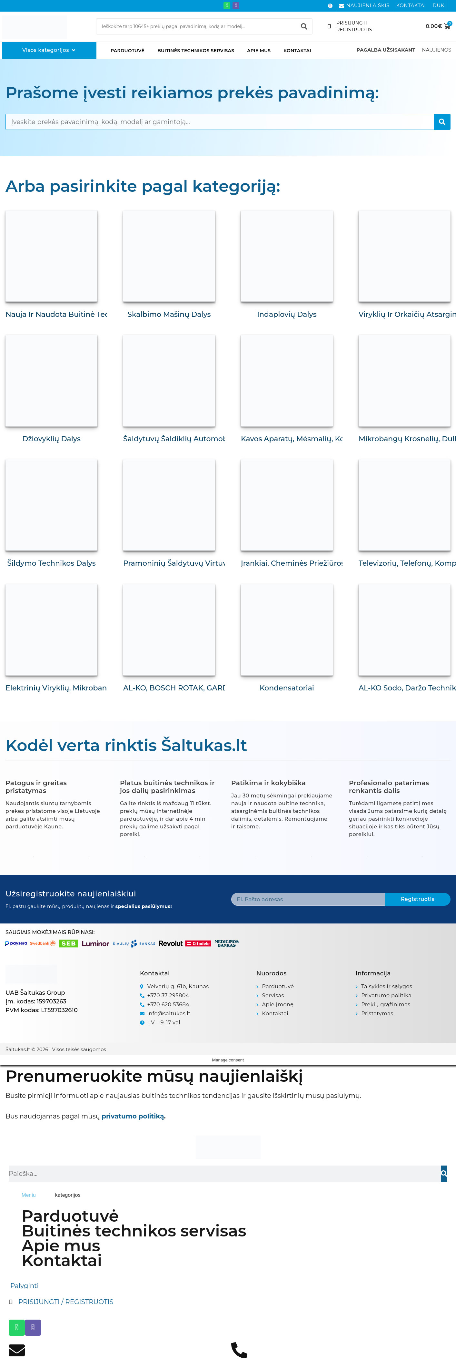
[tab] (29, 1195)
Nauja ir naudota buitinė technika (67, 314)
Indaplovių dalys (287, 314)
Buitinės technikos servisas (195, 51)
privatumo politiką (133, 1116)
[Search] (304, 26)
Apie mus (259, 51)
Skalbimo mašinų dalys (169, 314)
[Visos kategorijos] (49, 50)
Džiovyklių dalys (51, 439)
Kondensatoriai (287, 688)
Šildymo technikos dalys (51, 563)
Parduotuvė (127, 51)
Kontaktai (297, 51)
